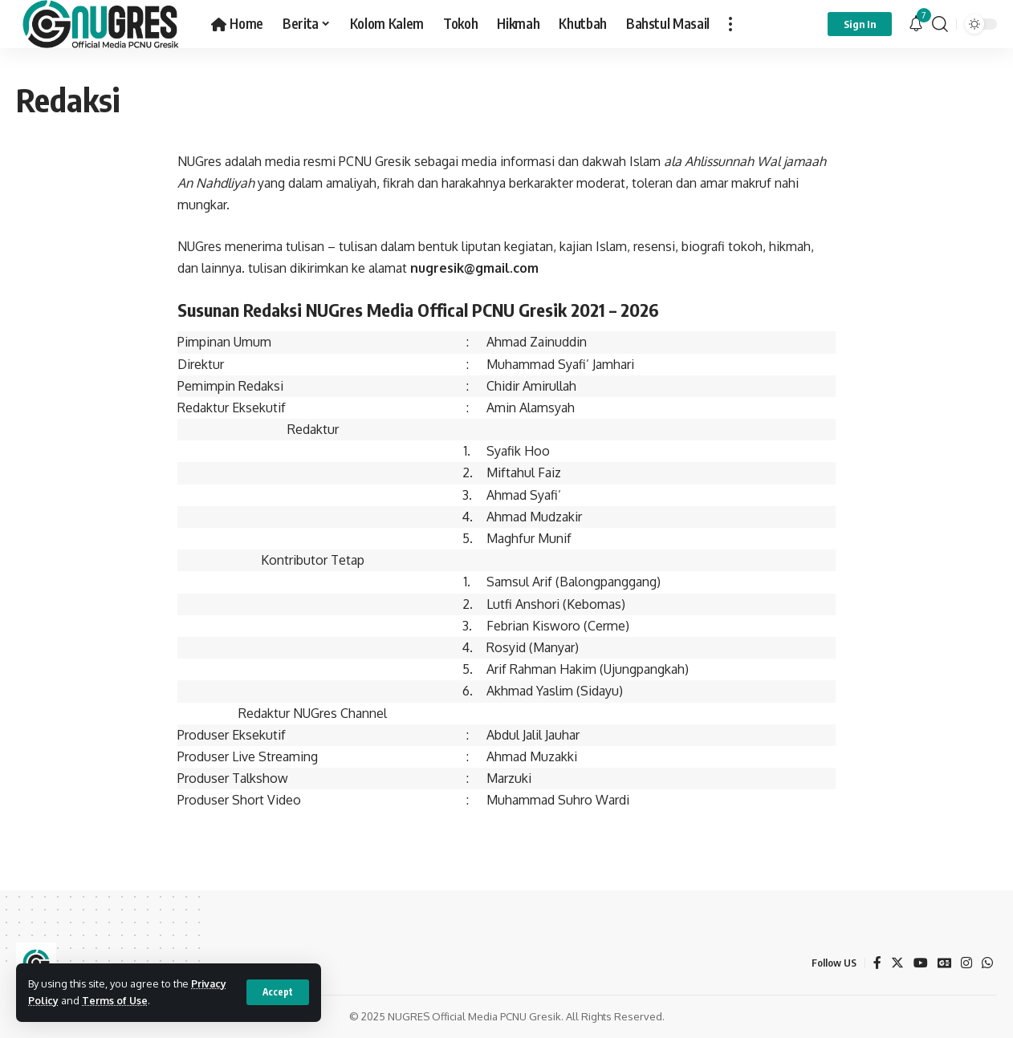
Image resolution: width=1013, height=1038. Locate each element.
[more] (730, 24)
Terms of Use (116, 1000)
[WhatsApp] (987, 963)
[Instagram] (966, 963)
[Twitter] (896, 963)
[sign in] (860, 24)
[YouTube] (920, 963)
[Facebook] (877, 963)
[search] (940, 24)
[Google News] (944, 963)
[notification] (916, 24)
